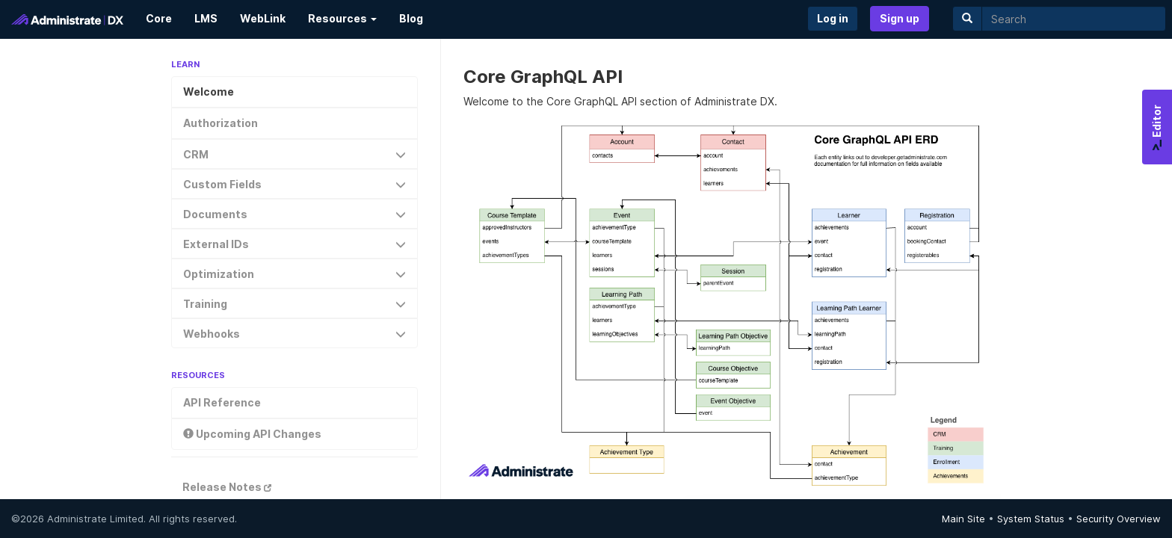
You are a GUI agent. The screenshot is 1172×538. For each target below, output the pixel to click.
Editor (1156, 127)
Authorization (220, 123)
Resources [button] (342, 18)
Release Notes (226, 486)
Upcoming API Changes (252, 433)
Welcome (208, 91)
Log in (832, 18)
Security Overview (1118, 519)
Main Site (963, 519)
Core (159, 18)
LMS (206, 18)
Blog (411, 18)
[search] (1073, 18)
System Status (1030, 519)
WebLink (263, 18)
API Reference (222, 402)
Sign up (899, 18)
